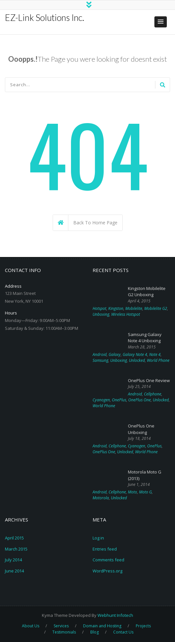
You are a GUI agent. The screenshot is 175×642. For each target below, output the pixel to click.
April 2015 (14, 538)
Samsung (100, 360)
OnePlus (119, 400)
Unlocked (137, 360)
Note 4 (155, 354)
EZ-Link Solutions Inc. (44, 17)
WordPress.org (107, 571)
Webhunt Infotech (115, 615)
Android (100, 354)
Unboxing (101, 314)
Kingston (115, 308)
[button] (160, 21)
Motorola (101, 498)
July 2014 (13, 560)
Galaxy (115, 354)
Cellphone (152, 394)
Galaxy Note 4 (135, 354)
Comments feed (108, 560)
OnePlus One (139, 400)
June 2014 (14, 571)
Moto (132, 492)
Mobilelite (133, 308)
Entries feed (105, 549)
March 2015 (16, 549)
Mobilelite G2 (155, 308)
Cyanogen (101, 400)
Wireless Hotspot (125, 314)
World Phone (158, 360)
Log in (98, 538)
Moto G (145, 492)
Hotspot (99, 308)
